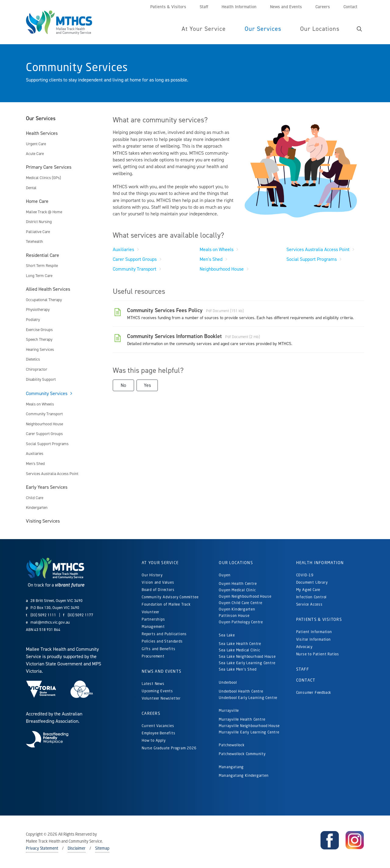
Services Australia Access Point (52, 474)
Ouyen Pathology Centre (241, 622)
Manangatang (231, 767)
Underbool (228, 682)
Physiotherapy (38, 309)
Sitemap (102, 848)
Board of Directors (158, 590)
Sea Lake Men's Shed (237, 669)
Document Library (312, 582)
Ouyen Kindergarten (237, 609)
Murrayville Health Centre (242, 719)
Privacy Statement (42, 848)
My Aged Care (308, 590)
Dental (31, 188)
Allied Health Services (48, 289)
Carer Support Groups (44, 434)
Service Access (309, 604)
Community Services (46, 394)
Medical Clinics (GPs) (43, 178)
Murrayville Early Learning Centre (249, 732)
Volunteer (150, 612)
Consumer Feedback (314, 692)
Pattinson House (234, 616)
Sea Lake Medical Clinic (239, 650)
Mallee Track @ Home (44, 212)
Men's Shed (35, 463)
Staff (302, 669)
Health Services (42, 133)
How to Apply (154, 740)
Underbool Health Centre (241, 691)
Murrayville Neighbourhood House (249, 726)
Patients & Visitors (319, 619)
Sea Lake (227, 635)
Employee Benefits (159, 733)
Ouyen (224, 575)
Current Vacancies (158, 726)
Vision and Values (158, 582)
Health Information (320, 562)
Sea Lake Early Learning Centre (247, 663)
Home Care (37, 201)
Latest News (153, 684)
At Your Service (160, 562)
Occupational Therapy (44, 300)
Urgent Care (36, 144)
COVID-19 (305, 575)
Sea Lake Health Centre (240, 644)
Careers (151, 713)
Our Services (40, 118)
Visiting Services (43, 521)
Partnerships (153, 619)
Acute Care (35, 154)
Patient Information (314, 632)
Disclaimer (77, 848)
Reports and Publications (164, 634)
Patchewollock (231, 745)
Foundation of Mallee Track (166, 604)
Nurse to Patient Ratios (317, 654)
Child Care (34, 498)
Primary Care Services (48, 167)
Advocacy (304, 647)
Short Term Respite (42, 265)
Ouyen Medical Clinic (237, 590)
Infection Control (311, 597)
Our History (152, 575)
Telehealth (34, 241)
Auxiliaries (34, 453)
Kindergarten (37, 507)
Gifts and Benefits (158, 649)
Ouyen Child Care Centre (240, 603)
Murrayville (229, 710)
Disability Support (41, 379)
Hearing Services (40, 349)
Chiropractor (36, 369)
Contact (306, 680)
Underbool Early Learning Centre (248, 698)
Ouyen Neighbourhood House (245, 596)
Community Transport (44, 414)
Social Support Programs (47, 444)
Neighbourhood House (44, 424)
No (123, 385)
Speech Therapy (39, 339)
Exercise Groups (39, 330)
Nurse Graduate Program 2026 (169, 748)
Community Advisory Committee (170, 597)
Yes (147, 385)
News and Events (161, 671)
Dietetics (33, 359)
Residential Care (42, 255)
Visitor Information (313, 639)
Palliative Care (38, 232)
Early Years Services (46, 487)
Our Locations (236, 562)
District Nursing (39, 222)
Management (153, 627)
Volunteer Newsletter (161, 698)
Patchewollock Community (242, 754)
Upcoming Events (157, 691)
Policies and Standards (162, 641)
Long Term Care (39, 276)
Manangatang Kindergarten (244, 775)
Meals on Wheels (40, 404)
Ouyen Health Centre (238, 584)
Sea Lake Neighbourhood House (247, 656)
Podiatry (33, 319)
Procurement (153, 656)
